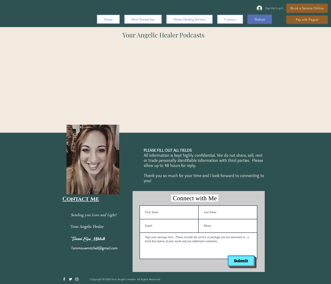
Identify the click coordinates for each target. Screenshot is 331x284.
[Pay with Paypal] (307, 19)
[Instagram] (77, 279)
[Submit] (241, 260)
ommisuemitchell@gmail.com (94, 248)
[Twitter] (70, 279)
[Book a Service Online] (307, 8)
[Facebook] (64, 279)
